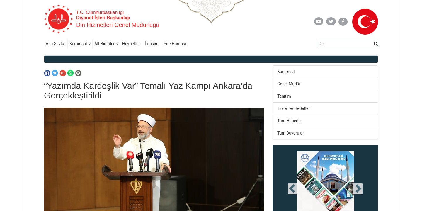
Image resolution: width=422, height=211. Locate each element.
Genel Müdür (288, 83)
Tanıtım (284, 96)
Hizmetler (131, 43)
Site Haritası (175, 43)
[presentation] (292, 188)
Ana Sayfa (55, 43)
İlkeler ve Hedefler (293, 108)
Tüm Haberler (289, 120)
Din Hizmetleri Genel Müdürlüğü (117, 25)
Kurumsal (78, 43)
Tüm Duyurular (290, 133)
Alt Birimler (104, 43)
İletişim (152, 43)
